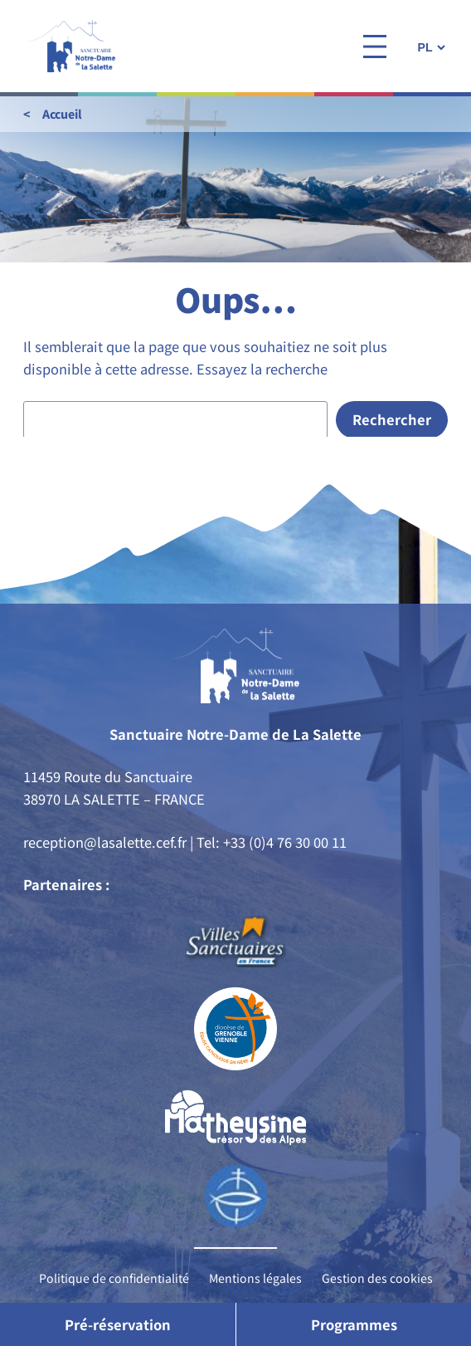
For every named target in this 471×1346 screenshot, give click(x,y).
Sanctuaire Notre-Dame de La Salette (235, 734)
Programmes (354, 1324)
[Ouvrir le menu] (375, 46)
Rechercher (391, 419)
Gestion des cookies (377, 1278)
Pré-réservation (118, 1324)
